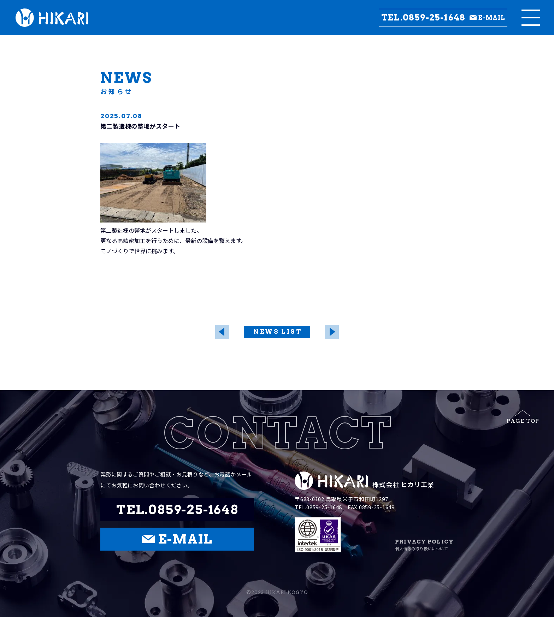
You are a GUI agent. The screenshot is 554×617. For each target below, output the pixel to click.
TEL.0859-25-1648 (423, 17)
